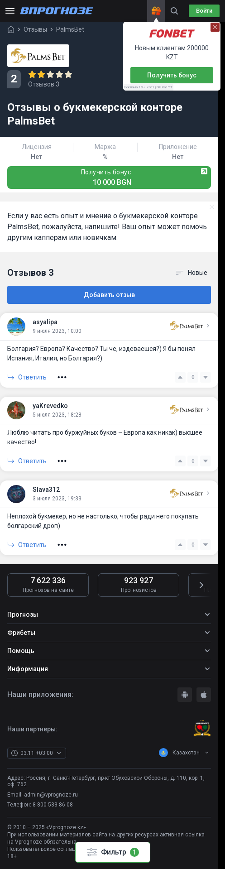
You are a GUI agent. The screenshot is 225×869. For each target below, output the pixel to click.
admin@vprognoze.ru (51, 795)
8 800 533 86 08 (53, 805)
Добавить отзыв (109, 294)
